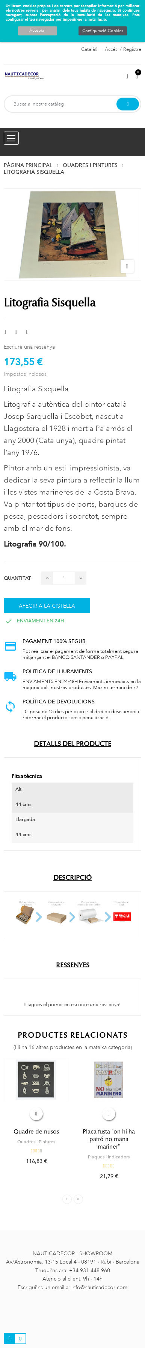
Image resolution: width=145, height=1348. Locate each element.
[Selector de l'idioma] (89, 49)
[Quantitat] (64, 578)
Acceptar (37, 30)
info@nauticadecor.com (99, 1287)
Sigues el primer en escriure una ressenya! (72, 1005)
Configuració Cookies (102, 31)
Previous (67, 1199)
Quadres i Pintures (36, 1141)
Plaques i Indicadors (109, 1157)
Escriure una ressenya (29, 346)
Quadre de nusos (36, 1131)
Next (78, 1199)
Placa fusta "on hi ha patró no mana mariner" (109, 1139)
